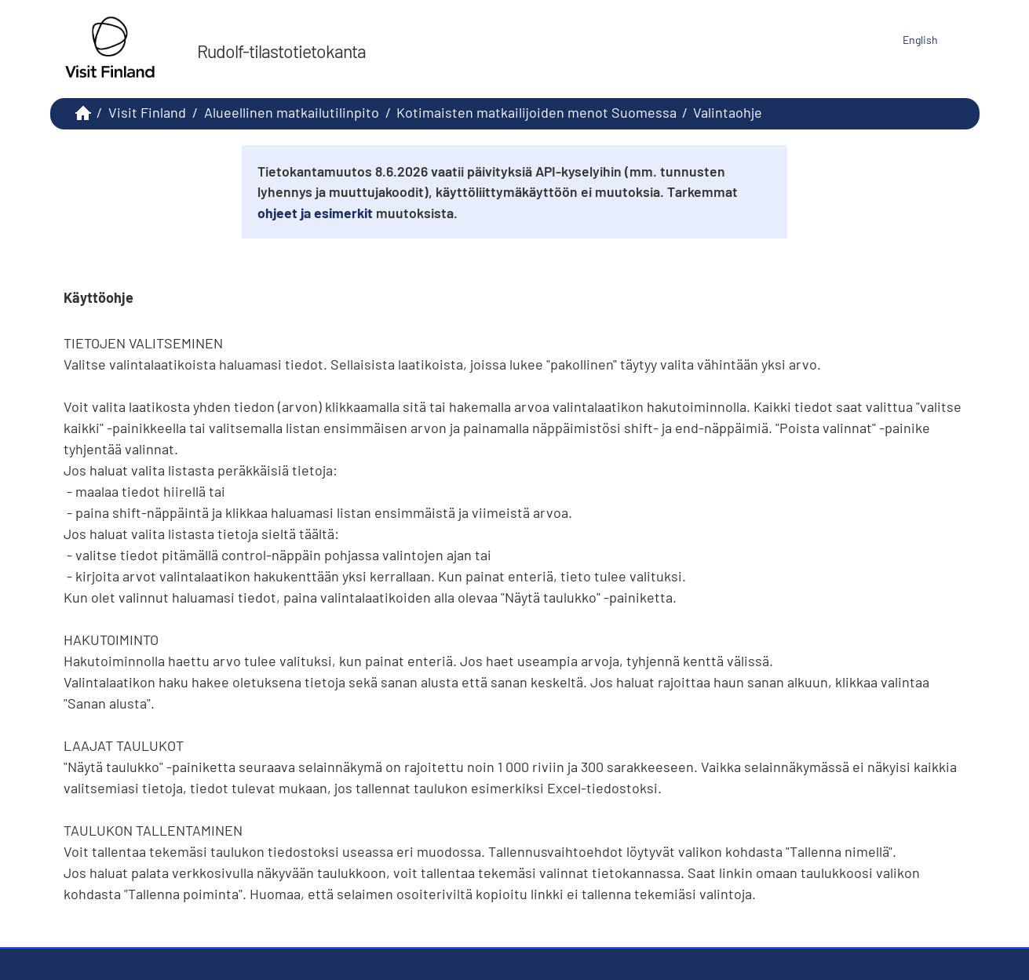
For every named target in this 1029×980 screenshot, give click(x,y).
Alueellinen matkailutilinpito (291, 112)
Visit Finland (147, 112)
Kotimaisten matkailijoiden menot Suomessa (536, 112)
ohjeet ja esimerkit (315, 212)
